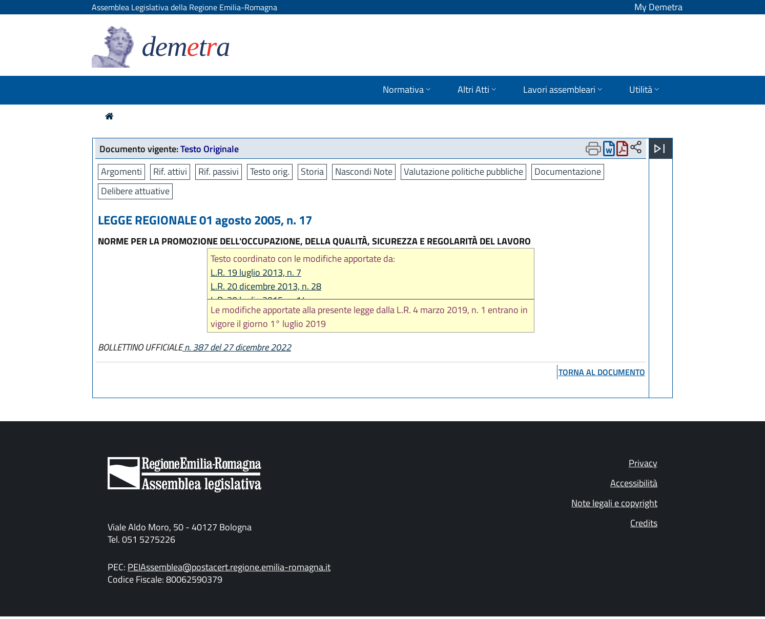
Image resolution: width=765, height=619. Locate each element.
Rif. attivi (170, 171)
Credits (643, 523)
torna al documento (602, 372)
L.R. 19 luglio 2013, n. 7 (256, 272)
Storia (312, 171)
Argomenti (121, 171)
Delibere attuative (135, 191)
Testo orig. (270, 171)
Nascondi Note (363, 171)
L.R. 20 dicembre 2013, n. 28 (266, 286)
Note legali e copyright (614, 503)
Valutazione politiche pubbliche (463, 171)
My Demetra (658, 7)
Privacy (643, 463)
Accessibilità (633, 483)
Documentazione (567, 171)
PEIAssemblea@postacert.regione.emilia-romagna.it (229, 567)
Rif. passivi (218, 171)
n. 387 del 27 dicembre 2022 (236, 347)
